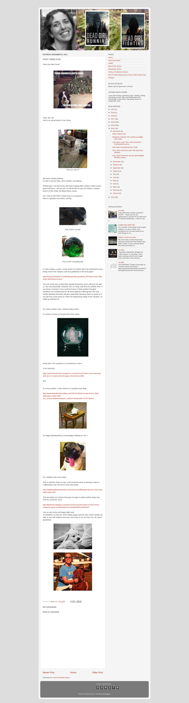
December (117, 131)
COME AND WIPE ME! (126, 225)
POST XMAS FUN (119, 134)
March (115, 187)
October (116, 165)
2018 (113, 116)
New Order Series (114, 66)
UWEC (110, 63)
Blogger (107, 694)
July (114, 174)
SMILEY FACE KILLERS (127, 237)
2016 (113, 122)
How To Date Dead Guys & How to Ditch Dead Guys (127, 75)
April (115, 184)
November (117, 161)
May (114, 180)
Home (73, 672)
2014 (113, 128)
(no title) (121, 210)
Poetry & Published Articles (118, 72)
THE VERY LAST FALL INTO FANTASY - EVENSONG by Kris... (127, 143)
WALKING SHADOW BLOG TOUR (125, 147)
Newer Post (48, 672)
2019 (113, 112)
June (115, 177)
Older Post (97, 672)
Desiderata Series (114, 69)
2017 (113, 119)
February (116, 190)
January (116, 193)
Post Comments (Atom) (61, 677)
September (117, 168)
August (115, 171)
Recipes (111, 78)
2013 (113, 197)
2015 (113, 125)
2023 (113, 109)
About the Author (114, 60)
